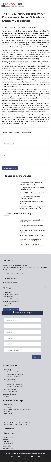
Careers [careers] (5, 306)
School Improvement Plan (15, 384)
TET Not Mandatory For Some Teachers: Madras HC (30, 197)
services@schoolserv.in (11, 282)
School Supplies (8, 414)
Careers (12, 459)
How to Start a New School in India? (32, 235)
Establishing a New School (15, 374)
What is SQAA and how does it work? (32, 193)
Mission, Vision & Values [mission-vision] (10, 294)
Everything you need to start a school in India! (17, 422)
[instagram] (39, 456)
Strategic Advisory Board (10, 301)
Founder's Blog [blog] (7, 303)
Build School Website (9, 394)
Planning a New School (14, 372)
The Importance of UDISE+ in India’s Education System (32, 188)
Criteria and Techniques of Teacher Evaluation (32, 226)
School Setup (7, 370)
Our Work (6, 396)
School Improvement (9, 379)
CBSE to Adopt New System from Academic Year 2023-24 (31, 183)
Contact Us (19, 459)
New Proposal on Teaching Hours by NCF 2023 (32, 202)
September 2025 (8, 448)
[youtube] (32, 456)
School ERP (6, 411)
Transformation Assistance (15, 386)
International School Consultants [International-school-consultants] (13, 299)
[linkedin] (25, 456)
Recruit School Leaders (10, 392)
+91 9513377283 (19, 273)
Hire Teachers (7, 407)
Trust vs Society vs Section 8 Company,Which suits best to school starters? (32, 246)
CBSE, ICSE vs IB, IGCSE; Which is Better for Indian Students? (30, 240)
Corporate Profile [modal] (11, 309)
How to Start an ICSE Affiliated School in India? (32, 231)
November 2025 (8, 444)
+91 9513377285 (17, 276)
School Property (8, 405)
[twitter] (19, 456)
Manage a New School (14, 376)
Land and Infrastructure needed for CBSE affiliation (32, 221)
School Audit (11, 382)
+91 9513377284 (7, 276)
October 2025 (7, 446)
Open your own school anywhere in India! (15, 424)
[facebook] (12, 456)
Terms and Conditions (36, 459)
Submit (36, 357)
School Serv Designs (9, 433)
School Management (9, 389)
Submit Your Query (10, 168)
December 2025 (8, 441)
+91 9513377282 (8, 273)
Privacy (26, 459)
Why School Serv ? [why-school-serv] (8, 297)
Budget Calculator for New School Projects (16, 409)
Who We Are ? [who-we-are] (7, 292)
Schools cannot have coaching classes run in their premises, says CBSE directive (32, 208)
